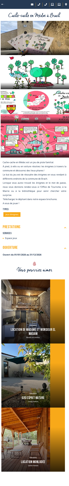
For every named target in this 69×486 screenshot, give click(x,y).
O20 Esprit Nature (33, 398)
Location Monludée (33, 462)
